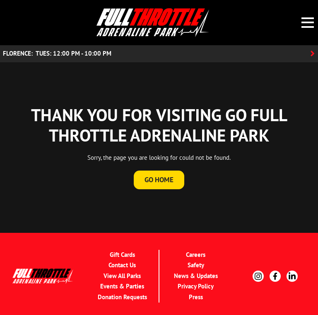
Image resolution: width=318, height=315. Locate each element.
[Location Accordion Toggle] (159, 53)
